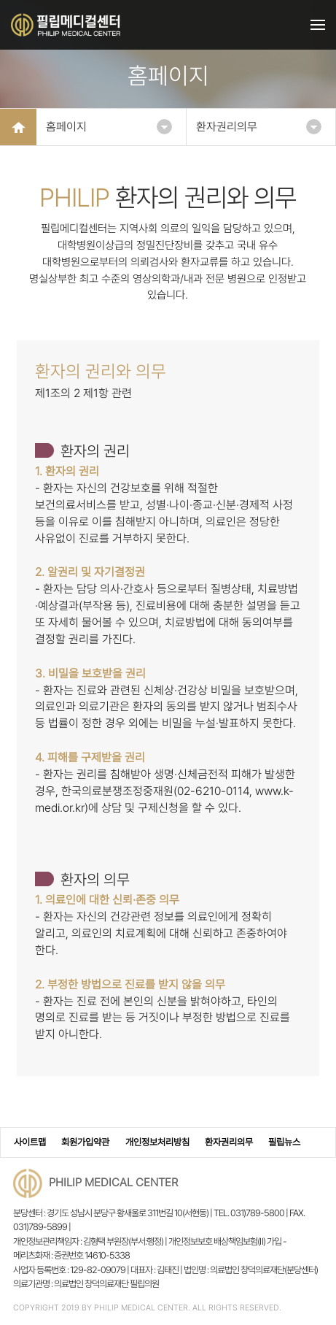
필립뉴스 (284, 1142)
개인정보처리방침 (157, 1142)
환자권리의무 (258, 126)
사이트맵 (30, 1142)
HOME (18, 127)
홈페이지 (109, 126)
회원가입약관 (85, 1142)
